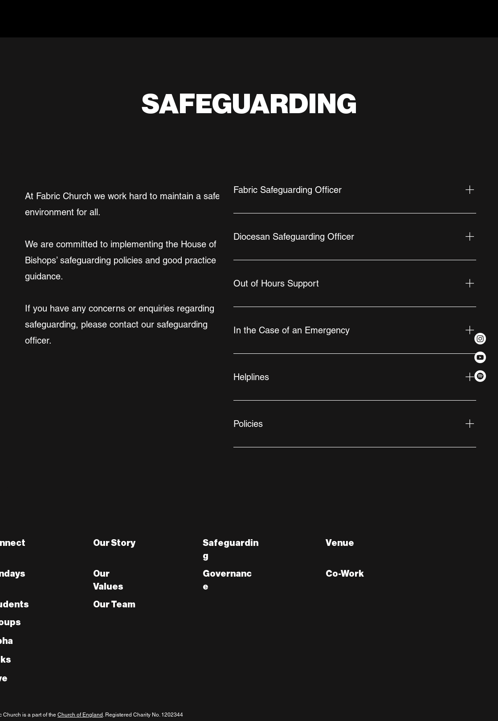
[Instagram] (480, 338)
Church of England (80, 715)
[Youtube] (480, 357)
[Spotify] (480, 376)
